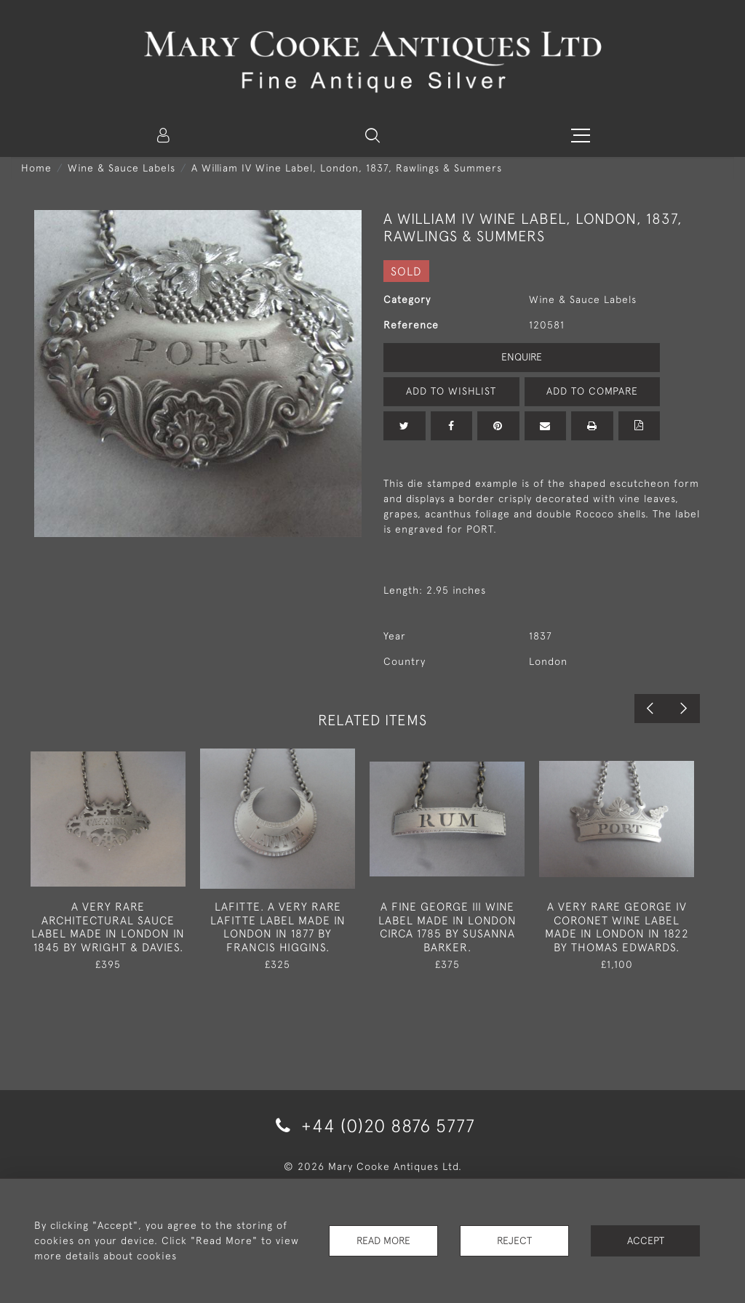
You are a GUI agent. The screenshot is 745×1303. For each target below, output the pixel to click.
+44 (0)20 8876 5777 (373, 1125)
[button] (372, 135)
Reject (514, 1240)
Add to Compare (592, 391)
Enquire (521, 357)
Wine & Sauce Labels (121, 168)
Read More (383, 1240)
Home (36, 168)
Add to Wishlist (451, 391)
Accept (645, 1240)
